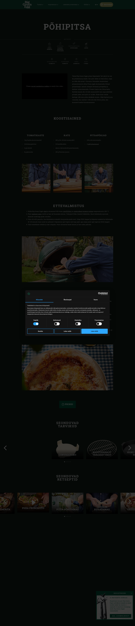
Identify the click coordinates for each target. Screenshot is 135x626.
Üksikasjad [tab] (68, 300)
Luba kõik (94, 331)
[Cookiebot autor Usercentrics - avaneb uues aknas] (99, 293)
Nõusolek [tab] (39, 300)
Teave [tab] (96, 300)
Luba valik (67, 331)
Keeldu (40, 331)
